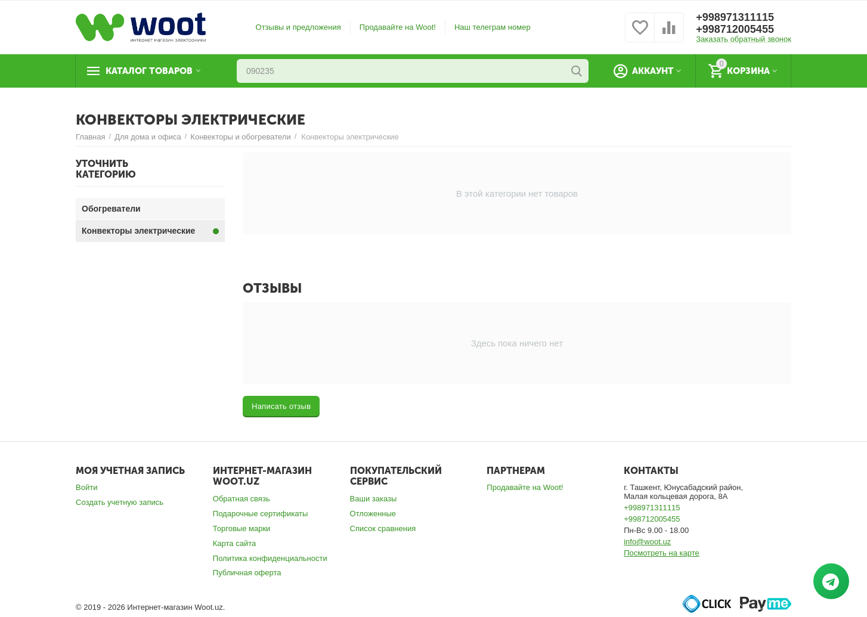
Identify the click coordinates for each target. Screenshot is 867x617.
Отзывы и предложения (298, 27)
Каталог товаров (149, 71)
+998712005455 (735, 29)
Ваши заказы (373, 498)
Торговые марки (242, 528)
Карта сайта (234, 543)
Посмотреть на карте (661, 552)
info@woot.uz (647, 541)
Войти (86, 487)
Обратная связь (241, 498)
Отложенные (373, 513)
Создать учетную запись (119, 502)
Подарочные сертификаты (260, 513)
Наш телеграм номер (492, 27)
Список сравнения (383, 528)
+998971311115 (735, 17)
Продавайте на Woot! (398, 27)
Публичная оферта (247, 572)
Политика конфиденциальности (270, 558)
